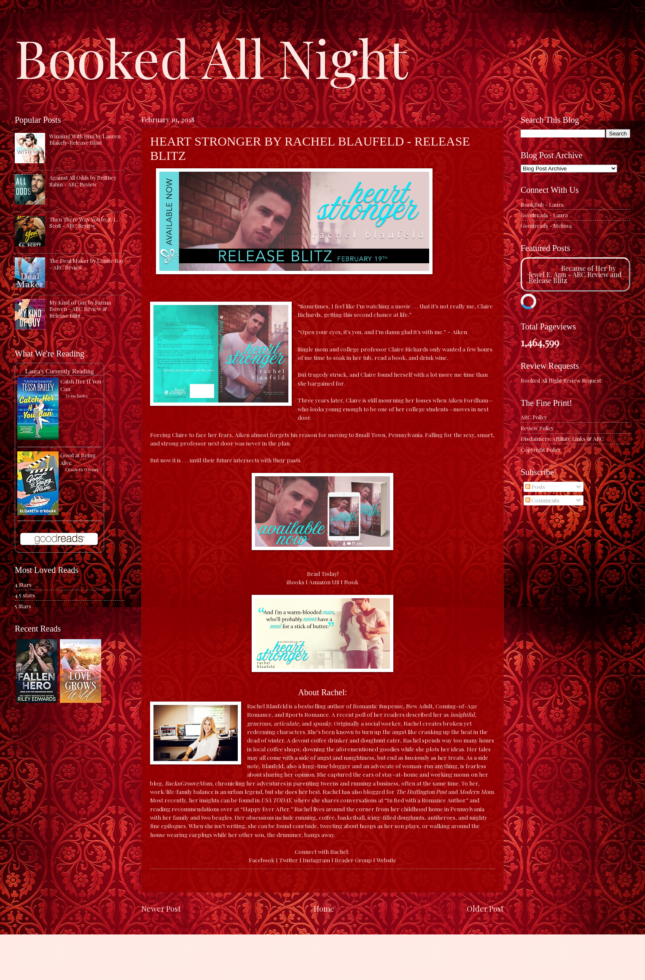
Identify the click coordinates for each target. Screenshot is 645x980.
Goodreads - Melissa (546, 225)
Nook (351, 582)
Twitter (288, 860)
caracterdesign (317, 963)
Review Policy (537, 428)
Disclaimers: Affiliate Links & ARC (562, 438)
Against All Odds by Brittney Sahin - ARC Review (82, 180)
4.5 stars (25, 595)
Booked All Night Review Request (561, 380)
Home (324, 908)
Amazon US (324, 582)
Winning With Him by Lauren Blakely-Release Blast (85, 139)
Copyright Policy (541, 449)
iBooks (295, 582)
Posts (535, 486)
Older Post (485, 908)
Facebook (261, 860)
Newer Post (161, 908)
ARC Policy (534, 417)
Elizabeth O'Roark (82, 469)
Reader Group (353, 860)
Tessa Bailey (76, 396)
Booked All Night (211, 57)
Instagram (316, 860)
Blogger (379, 963)
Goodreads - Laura (544, 215)
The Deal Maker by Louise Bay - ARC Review (86, 263)
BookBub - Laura (542, 204)
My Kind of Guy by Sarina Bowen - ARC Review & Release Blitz (80, 309)
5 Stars (23, 606)
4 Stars (23, 584)
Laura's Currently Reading (59, 371)
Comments (542, 500)
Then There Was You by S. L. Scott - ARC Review (83, 222)
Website (386, 860)
